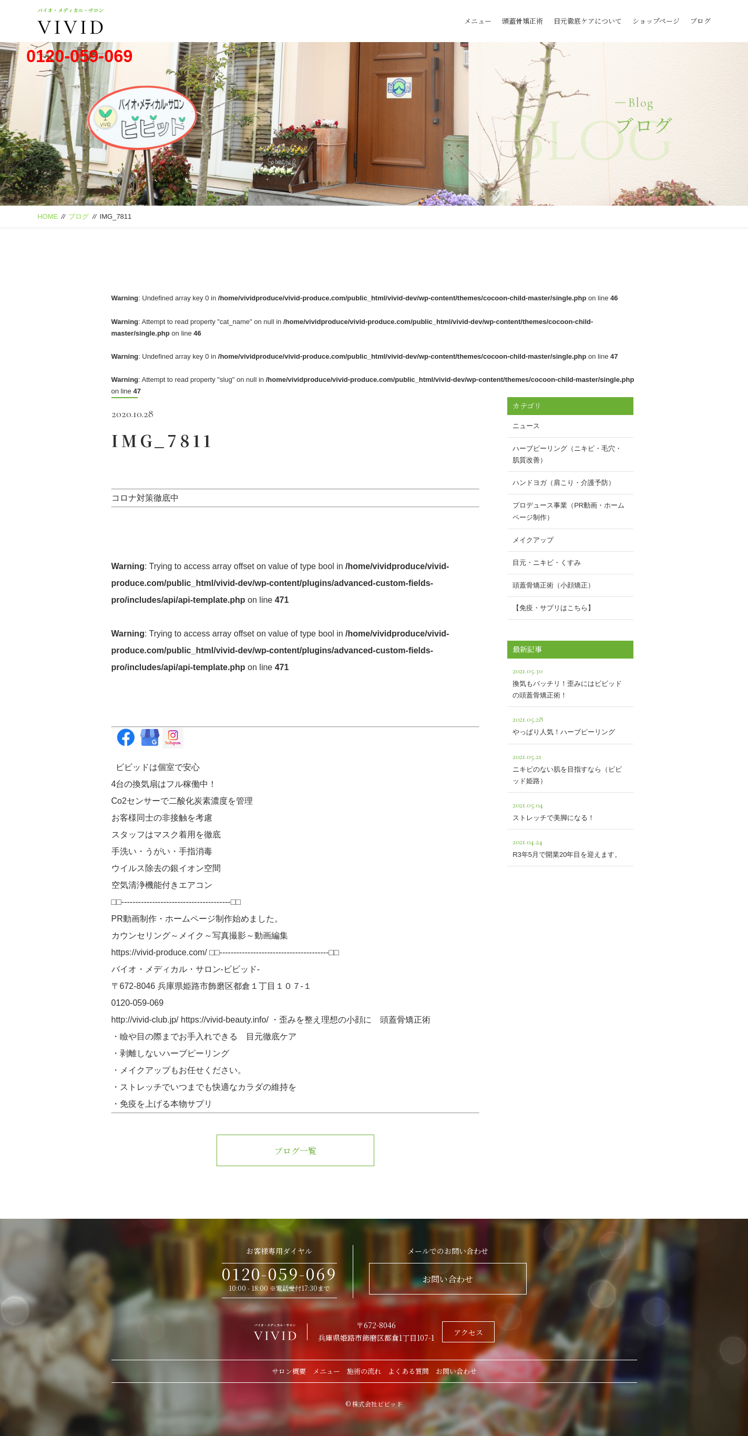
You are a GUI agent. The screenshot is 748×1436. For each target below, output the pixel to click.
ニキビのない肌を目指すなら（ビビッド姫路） (570, 767)
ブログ (700, 21)
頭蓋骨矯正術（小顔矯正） (554, 585)
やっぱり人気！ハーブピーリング (570, 724)
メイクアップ (533, 540)
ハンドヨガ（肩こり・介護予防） (564, 483)
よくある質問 (408, 1371)
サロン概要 (289, 1371)
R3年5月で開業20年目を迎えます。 (570, 846)
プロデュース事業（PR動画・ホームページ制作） (568, 511)
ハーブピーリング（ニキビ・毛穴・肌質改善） (567, 454)
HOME (47, 216)
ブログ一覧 (295, 1151)
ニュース (526, 426)
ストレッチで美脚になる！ (570, 810)
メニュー (477, 21)
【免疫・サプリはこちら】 (554, 608)
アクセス (468, 1332)
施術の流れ (364, 1371)
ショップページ (656, 21)
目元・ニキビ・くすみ (547, 563)
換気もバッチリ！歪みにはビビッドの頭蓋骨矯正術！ (570, 681)
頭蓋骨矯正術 (522, 21)
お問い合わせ (448, 1279)
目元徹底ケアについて (588, 21)
